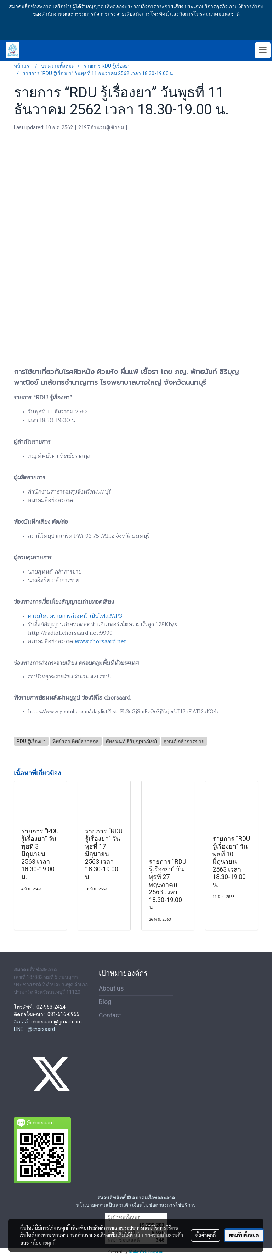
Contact (110, 1015)
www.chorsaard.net (100, 641)
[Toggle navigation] (263, 50)
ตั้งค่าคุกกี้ (206, 1235)
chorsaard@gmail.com (56, 1022)
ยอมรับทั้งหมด (244, 1235)
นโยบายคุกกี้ (43, 1242)
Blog (105, 1001)
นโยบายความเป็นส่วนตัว (158, 1235)
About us (111, 988)
